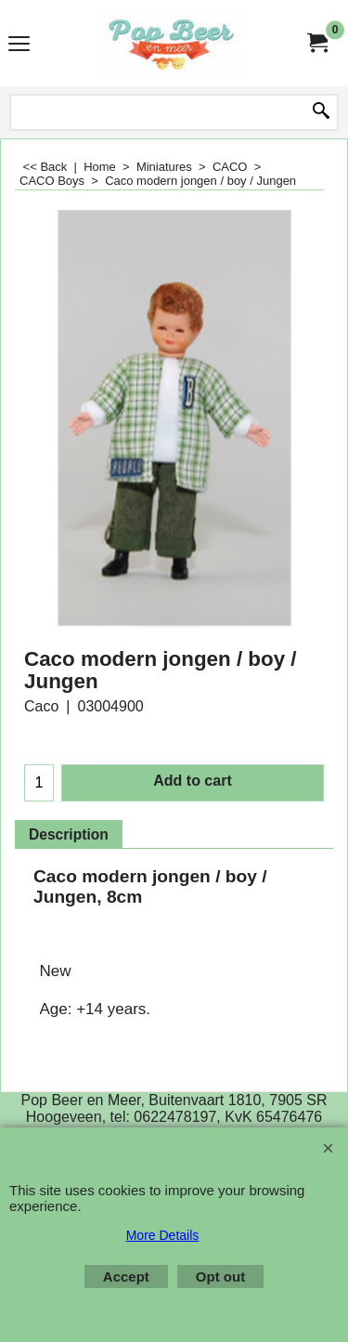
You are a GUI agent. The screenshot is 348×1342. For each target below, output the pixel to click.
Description (69, 834)
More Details (163, 1235)
